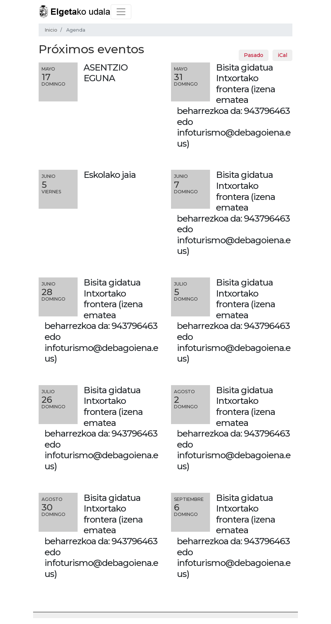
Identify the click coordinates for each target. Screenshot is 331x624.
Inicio (51, 30)
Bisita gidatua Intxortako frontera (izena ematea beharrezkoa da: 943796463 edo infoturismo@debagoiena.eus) (234, 105)
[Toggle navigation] (121, 11)
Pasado (253, 55)
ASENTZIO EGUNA (105, 73)
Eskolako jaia (109, 174)
